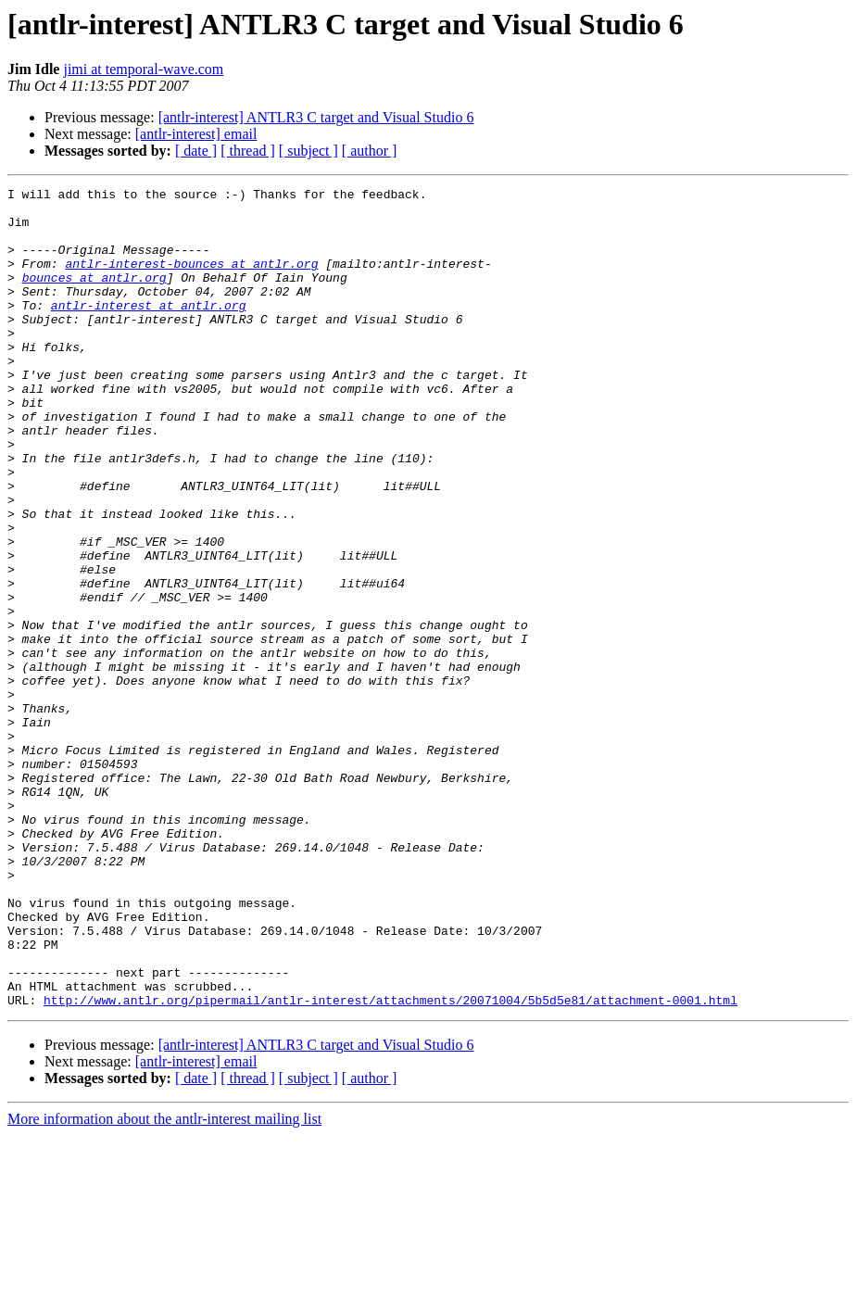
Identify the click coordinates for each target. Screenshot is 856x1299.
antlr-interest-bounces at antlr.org (191, 279)
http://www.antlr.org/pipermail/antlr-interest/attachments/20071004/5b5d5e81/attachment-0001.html (390, 1163)
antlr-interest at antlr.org (148, 330)
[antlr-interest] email (196, 134)
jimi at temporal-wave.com (143, 69)
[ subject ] (308, 150)
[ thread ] (247, 150)
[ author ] (369, 150)
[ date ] (196, 150)
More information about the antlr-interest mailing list (164, 1283)
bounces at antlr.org (94, 296)
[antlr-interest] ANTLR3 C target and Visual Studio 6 (316, 117)
